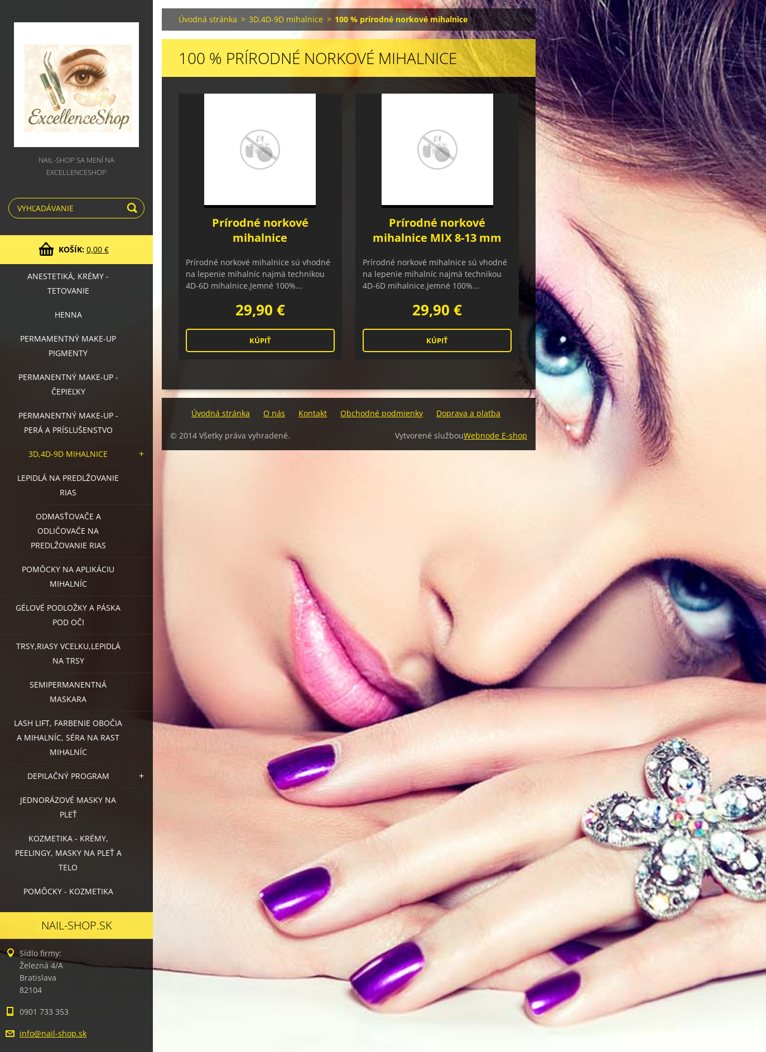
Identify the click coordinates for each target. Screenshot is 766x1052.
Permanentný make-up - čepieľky (68, 384)
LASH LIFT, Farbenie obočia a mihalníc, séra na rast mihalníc (68, 737)
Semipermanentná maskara (68, 691)
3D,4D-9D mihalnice (68, 454)
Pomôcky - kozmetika (68, 891)
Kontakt (312, 413)
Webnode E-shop (495, 435)
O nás (274, 413)
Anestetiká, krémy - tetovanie (68, 283)
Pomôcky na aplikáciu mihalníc (68, 576)
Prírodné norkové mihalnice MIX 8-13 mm (437, 230)
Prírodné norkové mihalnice (260, 230)
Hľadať (134, 208)
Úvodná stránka (208, 19)
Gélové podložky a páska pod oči (68, 614)
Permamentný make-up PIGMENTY (68, 345)
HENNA (68, 314)
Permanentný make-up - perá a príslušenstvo (68, 422)
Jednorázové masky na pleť (68, 807)
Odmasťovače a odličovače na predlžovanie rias (68, 531)
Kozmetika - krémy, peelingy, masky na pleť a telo (68, 853)
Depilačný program (68, 776)
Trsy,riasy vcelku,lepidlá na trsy (68, 653)
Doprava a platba (468, 413)
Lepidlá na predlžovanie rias (68, 485)
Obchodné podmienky (381, 413)
